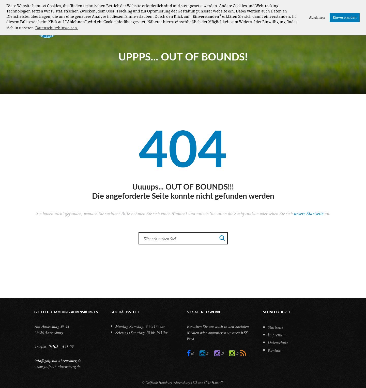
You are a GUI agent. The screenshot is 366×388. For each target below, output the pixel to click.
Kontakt (274, 350)
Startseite (275, 327)
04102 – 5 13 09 (60, 347)
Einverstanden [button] (345, 17)
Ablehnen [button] (317, 17)
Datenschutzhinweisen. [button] (56, 28)
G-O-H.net (211, 382)
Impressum (276, 335)
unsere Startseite (308, 213)
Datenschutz (278, 343)
